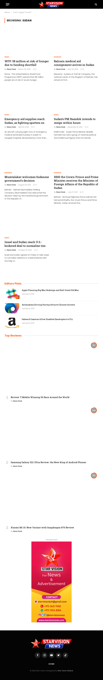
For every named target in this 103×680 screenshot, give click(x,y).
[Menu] (7, 4)
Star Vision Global (65, 670)
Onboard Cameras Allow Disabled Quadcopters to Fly (47, 319)
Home (51, 664)
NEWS (7, 57)
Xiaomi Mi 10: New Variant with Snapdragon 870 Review (42, 527)
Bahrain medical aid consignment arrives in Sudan (74, 63)
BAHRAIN (57, 57)
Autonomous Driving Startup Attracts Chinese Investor (48, 304)
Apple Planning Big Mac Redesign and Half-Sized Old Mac (50, 290)
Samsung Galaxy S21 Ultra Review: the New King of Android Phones (48, 462)
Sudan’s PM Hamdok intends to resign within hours (74, 120)
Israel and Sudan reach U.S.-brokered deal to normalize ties (25, 243)
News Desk (11, 69)
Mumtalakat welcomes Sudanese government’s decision (27, 178)
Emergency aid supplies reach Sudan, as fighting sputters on (25, 120)
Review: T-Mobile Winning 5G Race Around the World (40, 397)
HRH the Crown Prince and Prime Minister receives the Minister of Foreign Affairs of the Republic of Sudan (76, 182)
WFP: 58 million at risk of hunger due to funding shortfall (27, 63)
